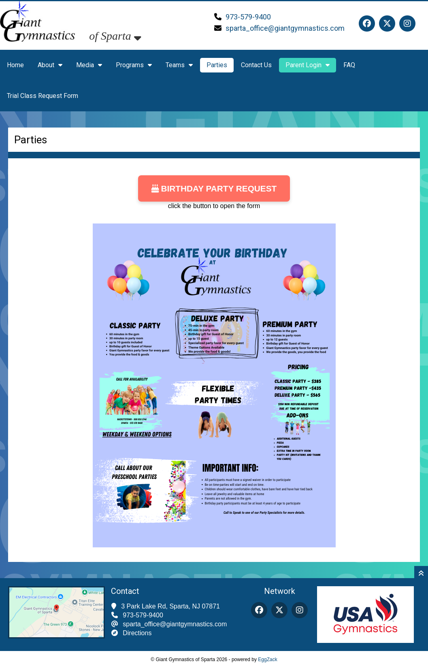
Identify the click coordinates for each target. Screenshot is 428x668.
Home (15, 65)
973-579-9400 (248, 17)
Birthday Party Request (214, 188)
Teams (179, 65)
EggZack (267, 659)
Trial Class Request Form (42, 96)
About (50, 65)
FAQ (349, 65)
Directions (137, 633)
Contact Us (256, 65)
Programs (134, 65)
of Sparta (115, 36)
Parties (217, 65)
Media (89, 65)
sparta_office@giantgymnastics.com (285, 28)
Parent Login (307, 65)
